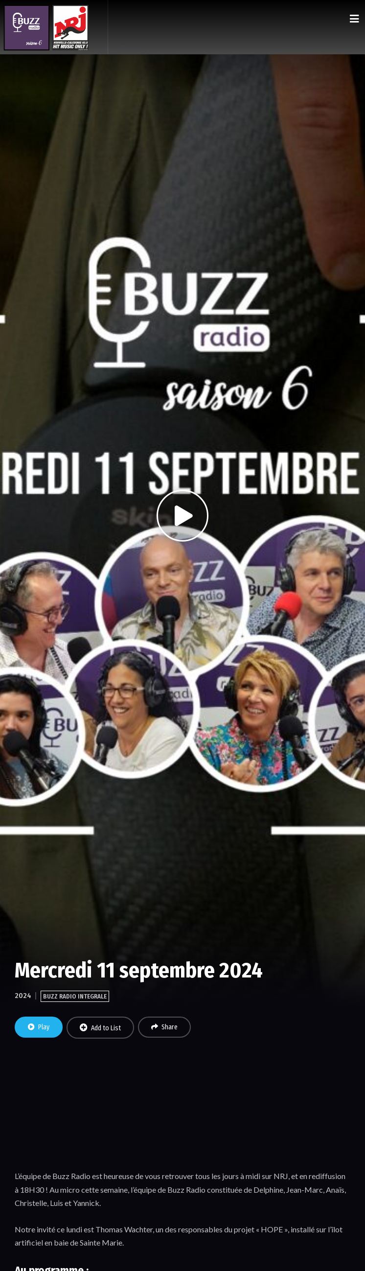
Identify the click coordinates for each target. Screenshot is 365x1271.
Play (38, 1027)
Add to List (100, 1027)
